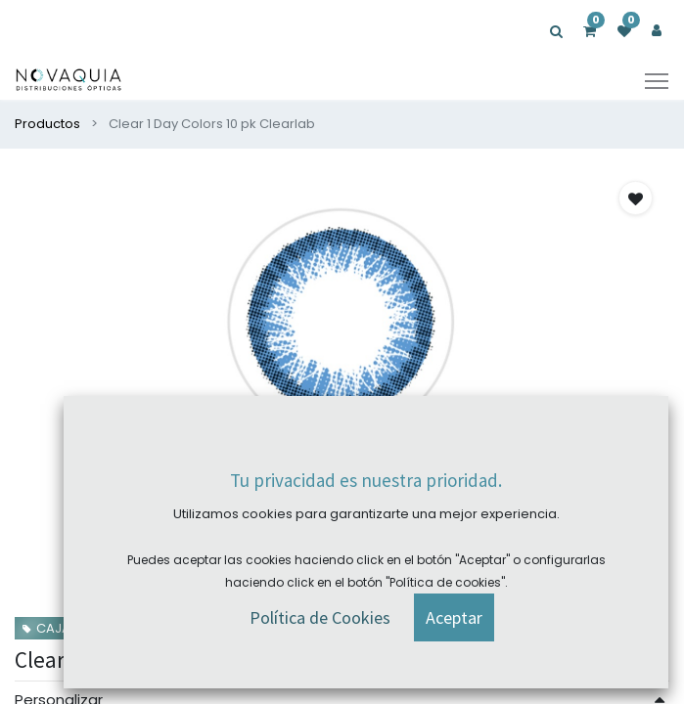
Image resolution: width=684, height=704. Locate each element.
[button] (635, 198)
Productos (47, 123)
